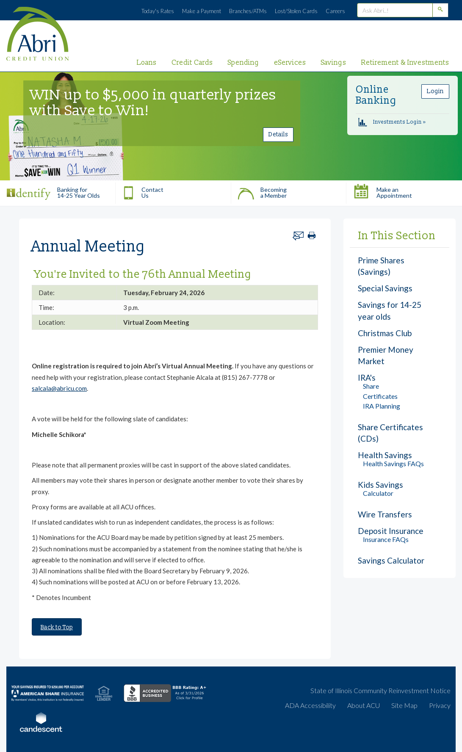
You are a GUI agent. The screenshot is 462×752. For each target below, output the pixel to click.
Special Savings (385, 288)
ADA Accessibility (310, 705)
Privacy (440, 705)
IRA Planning (381, 406)
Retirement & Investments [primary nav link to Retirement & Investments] (405, 62)
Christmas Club (385, 333)
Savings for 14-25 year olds (389, 310)
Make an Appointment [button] (382, 190)
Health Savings (385, 455)
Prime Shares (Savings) (381, 265)
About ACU (363, 705)
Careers (335, 11)
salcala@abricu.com (59, 388)
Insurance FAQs (386, 539)
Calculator (378, 493)
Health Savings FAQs (393, 463)
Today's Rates (157, 11)
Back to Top (57, 627)
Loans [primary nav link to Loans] (147, 62)
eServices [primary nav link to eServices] (290, 62)
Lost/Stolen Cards (296, 11)
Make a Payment (201, 11)
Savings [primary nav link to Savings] (333, 62)
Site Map (404, 705)
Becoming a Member (262, 190)
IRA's (367, 377)
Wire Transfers (385, 514)
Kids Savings (380, 484)
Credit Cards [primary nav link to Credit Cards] (192, 62)
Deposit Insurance (390, 531)
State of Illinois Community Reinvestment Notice (380, 690)
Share (371, 386)
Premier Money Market (385, 355)
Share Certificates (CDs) (390, 432)
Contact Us (142, 190)
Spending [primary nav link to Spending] (243, 62)
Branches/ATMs (248, 11)
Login (435, 91)
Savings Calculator (391, 560)
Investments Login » (392, 122)
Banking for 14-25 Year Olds (53, 190)
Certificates (380, 396)
